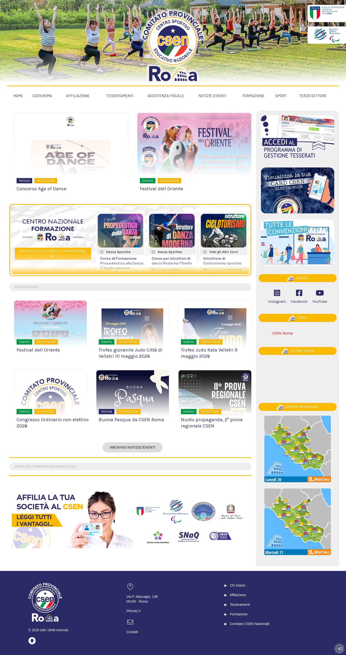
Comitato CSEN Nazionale (250, 623)
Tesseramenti (240, 604)
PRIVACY (133, 611)
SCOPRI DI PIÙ (130, 270)
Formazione (239, 614)
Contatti (132, 632)
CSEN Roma (282, 333)
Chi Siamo (238, 585)
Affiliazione (238, 595)
